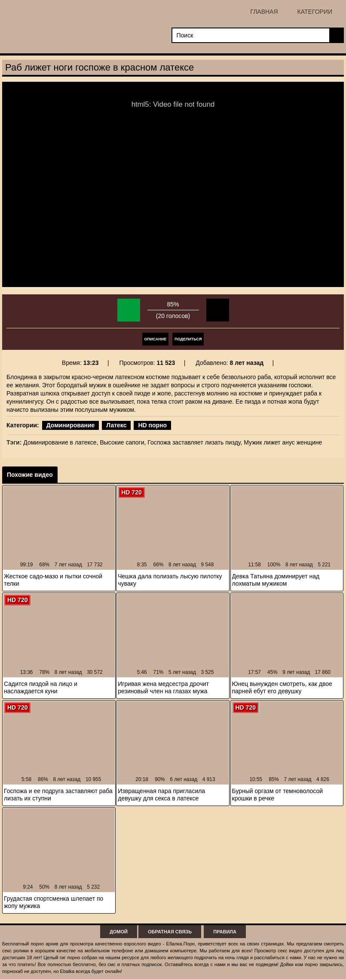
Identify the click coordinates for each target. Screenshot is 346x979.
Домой (119, 931)
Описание (155, 339)
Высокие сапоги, (123, 442)
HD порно (152, 425)
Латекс (116, 425)
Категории (314, 11)
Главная (264, 11)
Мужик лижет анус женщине (283, 442)
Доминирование (70, 425)
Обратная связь (170, 931)
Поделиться (188, 339)
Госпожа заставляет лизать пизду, (194, 442)
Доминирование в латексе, (60, 442)
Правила (224, 931)
